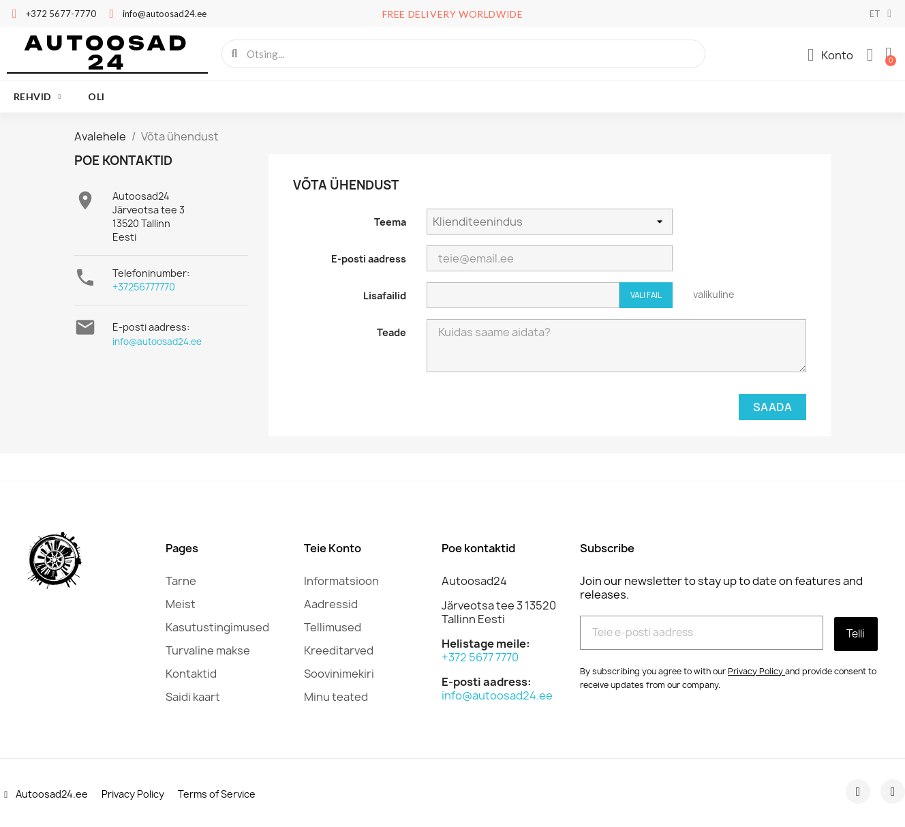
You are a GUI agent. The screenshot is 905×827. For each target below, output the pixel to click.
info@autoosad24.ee (157, 341)
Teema (390, 221)
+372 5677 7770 (480, 657)
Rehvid (37, 97)
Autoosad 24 (107, 52)
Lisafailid (384, 295)
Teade (391, 332)
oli (96, 96)
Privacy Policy (755, 669)
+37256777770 (143, 286)
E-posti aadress (368, 258)
